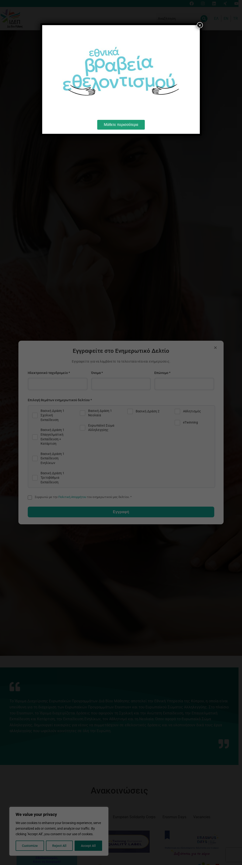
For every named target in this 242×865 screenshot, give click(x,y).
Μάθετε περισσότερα (121, 125)
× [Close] (199, 25)
